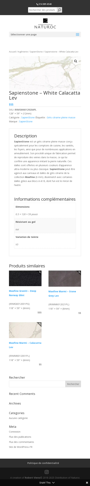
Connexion (14, 431)
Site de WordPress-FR (20, 446)
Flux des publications (20, 436)
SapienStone (36, 51)
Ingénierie (23, 51)
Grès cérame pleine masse (61, 117)
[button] (76, 61)
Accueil (12, 51)
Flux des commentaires (21, 442)
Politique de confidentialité (43, 463)
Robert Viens (32, 477)
